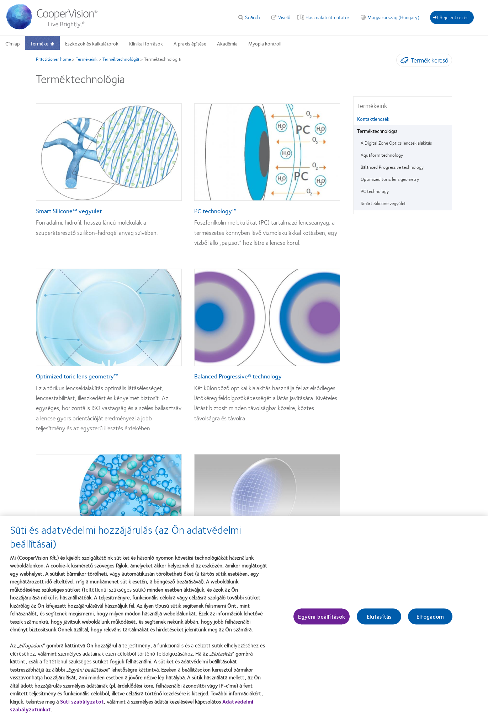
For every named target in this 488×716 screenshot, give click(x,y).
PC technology (375, 191)
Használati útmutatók (328, 17)
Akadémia (227, 43)
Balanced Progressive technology (392, 167)
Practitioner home (53, 59)
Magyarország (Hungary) (393, 17)
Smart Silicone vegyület (383, 203)
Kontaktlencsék (373, 119)
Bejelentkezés (450, 17)
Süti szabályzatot (82, 704)
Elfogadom (430, 619)
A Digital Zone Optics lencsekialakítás (396, 142)
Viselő (284, 17)
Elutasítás (379, 619)
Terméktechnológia (120, 59)
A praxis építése (190, 43)
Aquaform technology (382, 154)
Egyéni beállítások (321, 619)
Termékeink (42, 43)
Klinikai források (146, 43)
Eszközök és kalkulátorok (91, 43)
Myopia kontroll (264, 43)
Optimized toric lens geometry (390, 179)
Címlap (12, 43)
